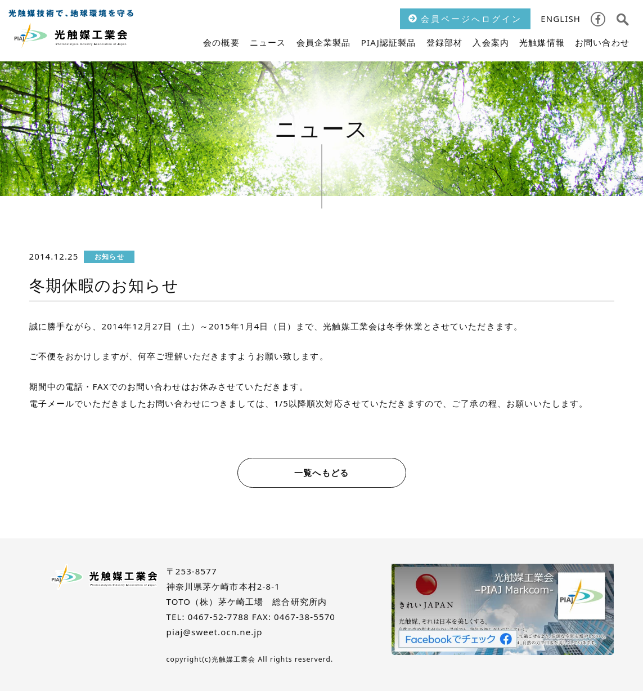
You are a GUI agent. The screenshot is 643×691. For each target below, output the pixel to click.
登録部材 (444, 42)
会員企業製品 (323, 42)
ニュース (268, 42)
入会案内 (491, 42)
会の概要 (221, 42)
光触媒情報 (542, 42)
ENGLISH (561, 18)
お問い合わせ (602, 42)
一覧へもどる (321, 472)
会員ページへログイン (465, 18)
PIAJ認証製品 (388, 42)
